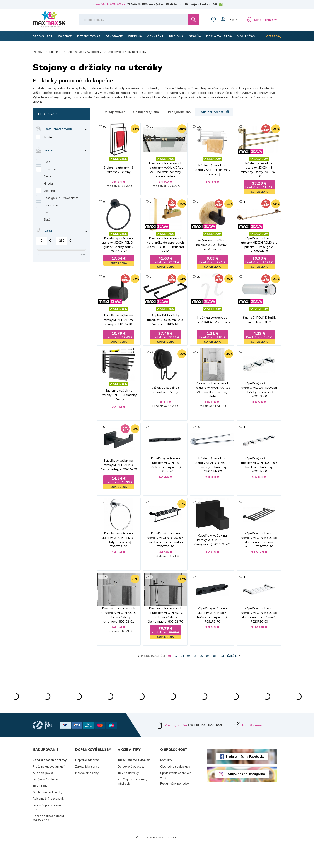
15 (198, 276)
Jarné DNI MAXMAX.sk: (108, 4)
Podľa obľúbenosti (213, 112)
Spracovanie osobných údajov (175, 775)
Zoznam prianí (213, 19)
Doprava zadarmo (87, 760)
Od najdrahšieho (179, 112)
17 (198, 501)
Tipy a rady (40, 785)
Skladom (48, 137)
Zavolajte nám (176, 725)
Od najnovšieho (114, 112)
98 (104, 126)
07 (207, 655)
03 (182, 655)
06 (201, 655)
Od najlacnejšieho (146, 112)
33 (222, 655)
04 (188, 655)
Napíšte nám (252, 725)
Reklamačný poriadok (174, 783)
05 (194, 655)
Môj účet (223, 19)
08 (213, 655)
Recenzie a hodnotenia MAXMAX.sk (48, 818)
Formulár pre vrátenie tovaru (47, 807)
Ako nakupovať (43, 773)
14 (104, 576)
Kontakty (166, 760)
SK (232, 19)
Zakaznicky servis (87, 766)
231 (199, 126)
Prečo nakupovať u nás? (49, 766)
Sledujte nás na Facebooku (245, 756)
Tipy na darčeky (128, 773)
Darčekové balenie (45, 779)
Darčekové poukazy (131, 766)
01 (169, 655)
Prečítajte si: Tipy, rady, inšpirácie (133, 781)
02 (175, 655)
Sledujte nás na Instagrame (245, 774)
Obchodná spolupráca (175, 766)
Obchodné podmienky (47, 792)
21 (151, 126)
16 (198, 426)
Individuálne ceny (87, 773)
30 (151, 351)
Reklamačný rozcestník (48, 798)
